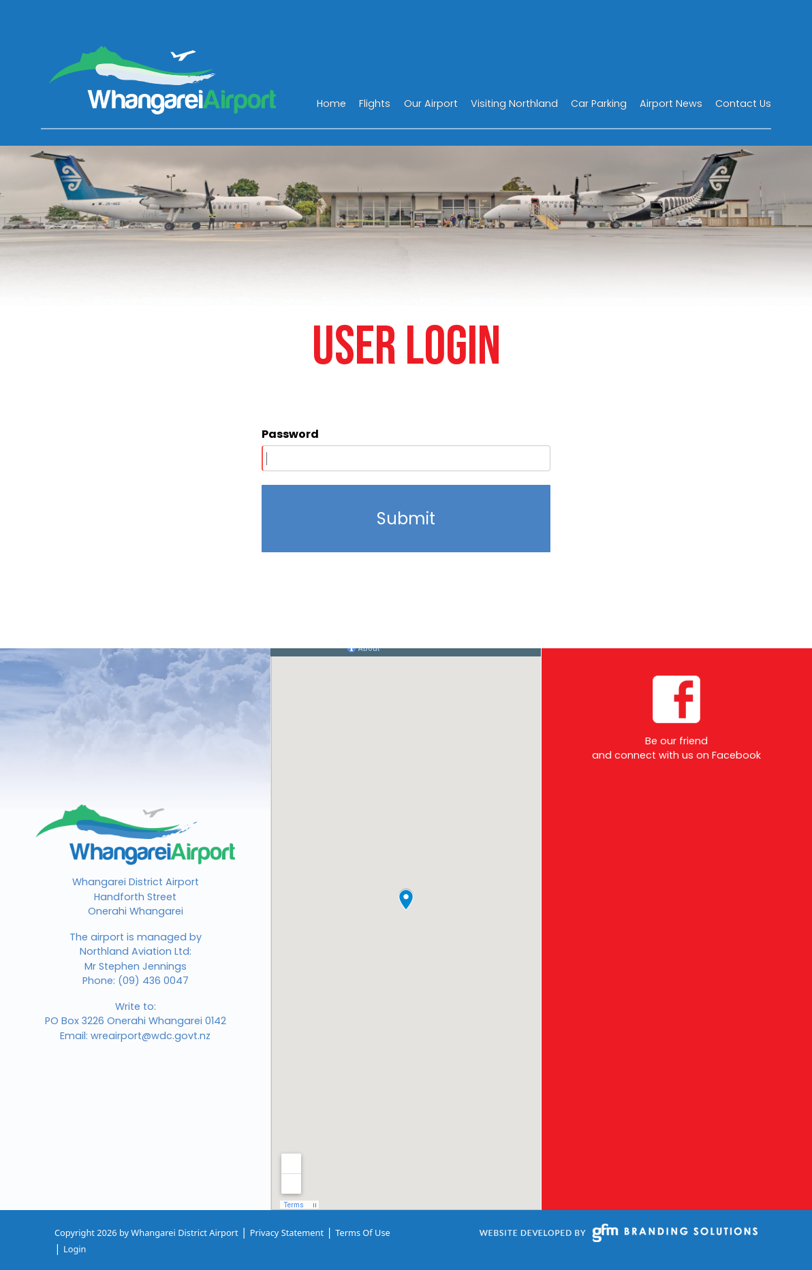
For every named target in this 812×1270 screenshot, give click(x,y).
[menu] (544, 102)
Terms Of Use (362, 1232)
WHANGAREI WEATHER (674, 67)
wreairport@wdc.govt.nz (150, 1036)
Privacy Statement (287, 1232)
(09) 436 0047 (153, 980)
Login (75, 1249)
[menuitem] (331, 102)
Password (290, 434)
